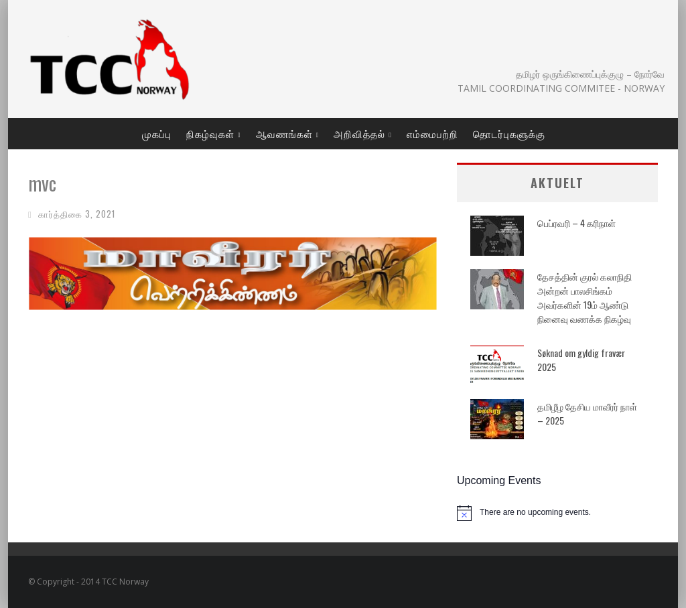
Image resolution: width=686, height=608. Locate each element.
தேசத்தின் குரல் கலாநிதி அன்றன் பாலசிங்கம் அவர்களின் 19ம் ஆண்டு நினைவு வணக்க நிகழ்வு (584, 297)
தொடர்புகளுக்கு (509, 133)
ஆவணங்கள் (284, 133)
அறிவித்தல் (359, 133)
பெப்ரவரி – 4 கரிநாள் (576, 223)
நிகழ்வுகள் (210, 133)
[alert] (557, 513)
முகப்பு (157, 133)
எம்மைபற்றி (432, 133)
